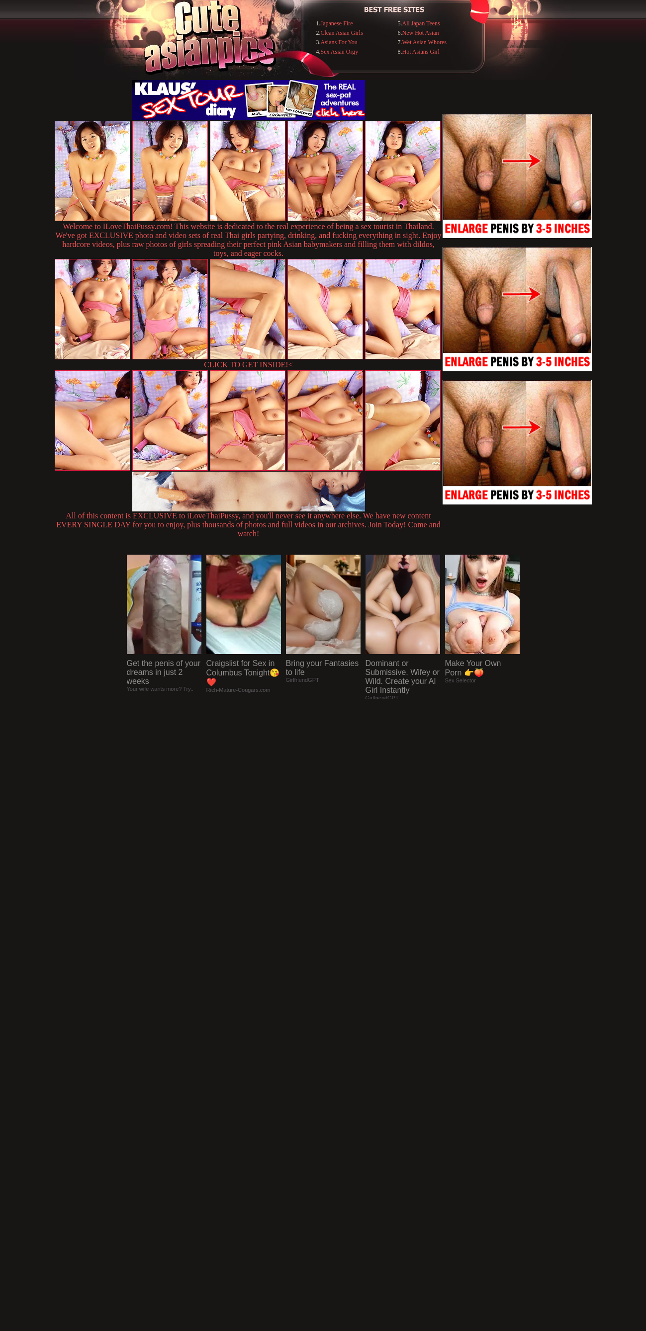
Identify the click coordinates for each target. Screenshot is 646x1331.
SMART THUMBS (340, 1127)
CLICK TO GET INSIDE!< (248, 364)
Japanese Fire (337, 23)
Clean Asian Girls (342, 32)
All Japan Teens (421, 23)
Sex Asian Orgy (340, 51)
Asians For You (339, 42)
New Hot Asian (420, 32)
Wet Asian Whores (424, 42)
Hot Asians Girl (420, 51)
